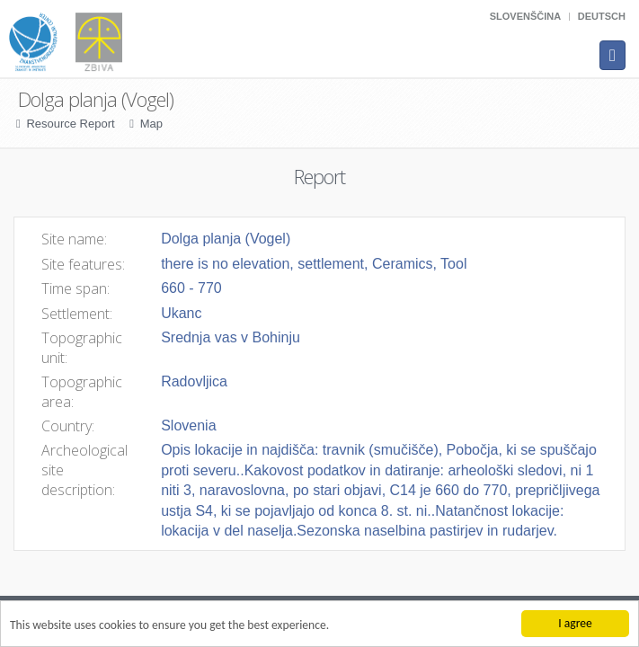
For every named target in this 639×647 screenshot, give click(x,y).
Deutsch (602, 16)
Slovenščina (525, 16)
